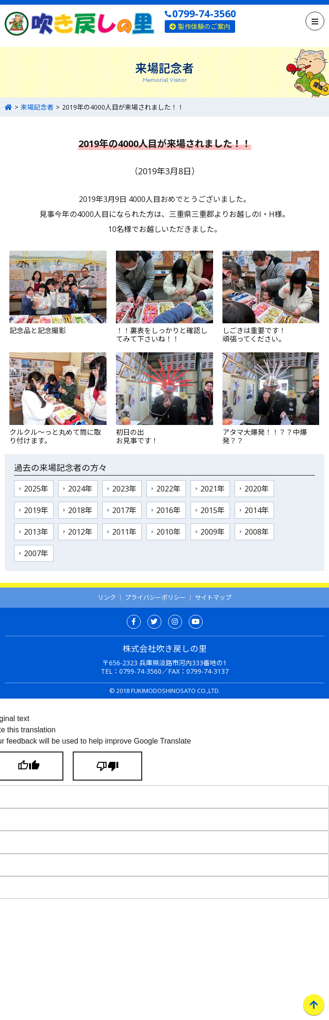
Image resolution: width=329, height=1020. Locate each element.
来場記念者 (37, 107)
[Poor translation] (107, 766)
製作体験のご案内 (199, 26)
